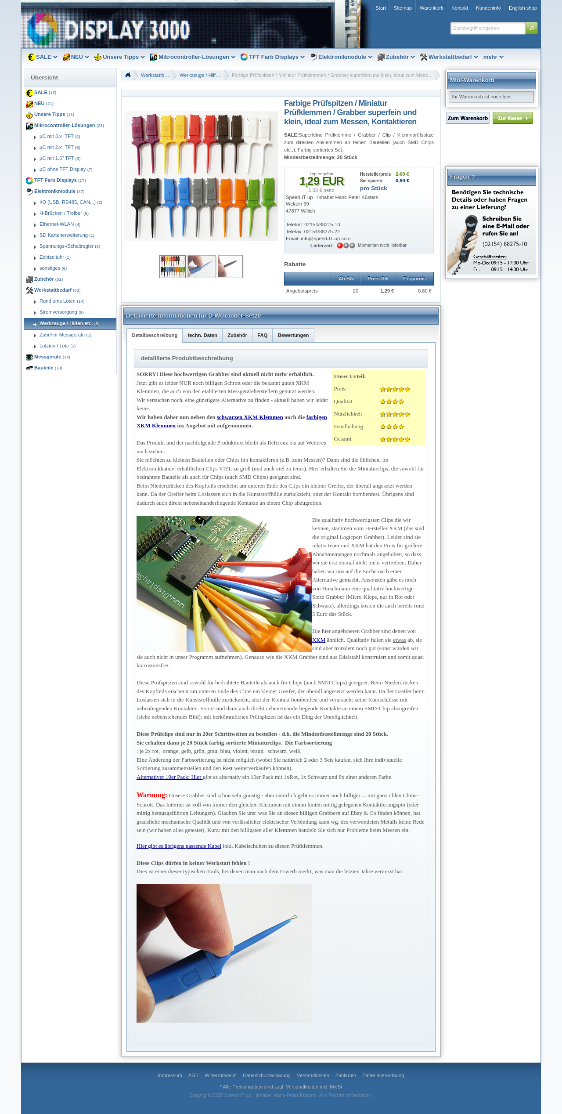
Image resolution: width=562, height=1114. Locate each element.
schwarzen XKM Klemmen (250, 417)
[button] (532, 28)
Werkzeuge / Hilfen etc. (204, 75)
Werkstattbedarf (158, 75)
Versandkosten (302, 1086)
